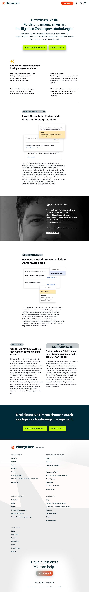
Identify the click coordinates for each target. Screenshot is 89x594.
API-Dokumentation (17, 513)
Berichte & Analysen (52, 486)
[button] (40, 447)
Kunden (13, 461)
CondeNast (14, 541)
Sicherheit (14, 500)
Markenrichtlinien (16, 475)
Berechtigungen (51, 479)
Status (13, 506)
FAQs (13, 503)
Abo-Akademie (51, 520)
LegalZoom (14, 534)
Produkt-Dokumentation (18, 510)
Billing (48, 458)
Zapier (13, 531)
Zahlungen (49, 482)
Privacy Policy (50, 583)
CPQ (47, 468)
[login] (76, 3)
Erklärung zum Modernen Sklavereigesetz (24, 478)
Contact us (14, 482)
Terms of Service (39, 583)
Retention (49, 462)
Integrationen (50, 489)
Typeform (14, 538)
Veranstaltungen (51, 513)
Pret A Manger (15, 548)
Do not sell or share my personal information (39, 587)
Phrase (13, 551)
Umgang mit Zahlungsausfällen (56, 503)
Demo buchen (56, 47)
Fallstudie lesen (51, 232)
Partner (13, 465)
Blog (47, 500)
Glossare (49, 517)
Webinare (49, 510)
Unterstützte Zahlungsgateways (21, 517)
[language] (81, 3)
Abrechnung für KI (51, 472)
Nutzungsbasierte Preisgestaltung (57, 475)
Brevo (13, 544)
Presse (13, 472)
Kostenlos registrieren (34, 47)
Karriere (13, 468)
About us (14, 458)
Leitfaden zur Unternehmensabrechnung (58, 506)
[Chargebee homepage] (11, 3)
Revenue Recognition (52, 465)
